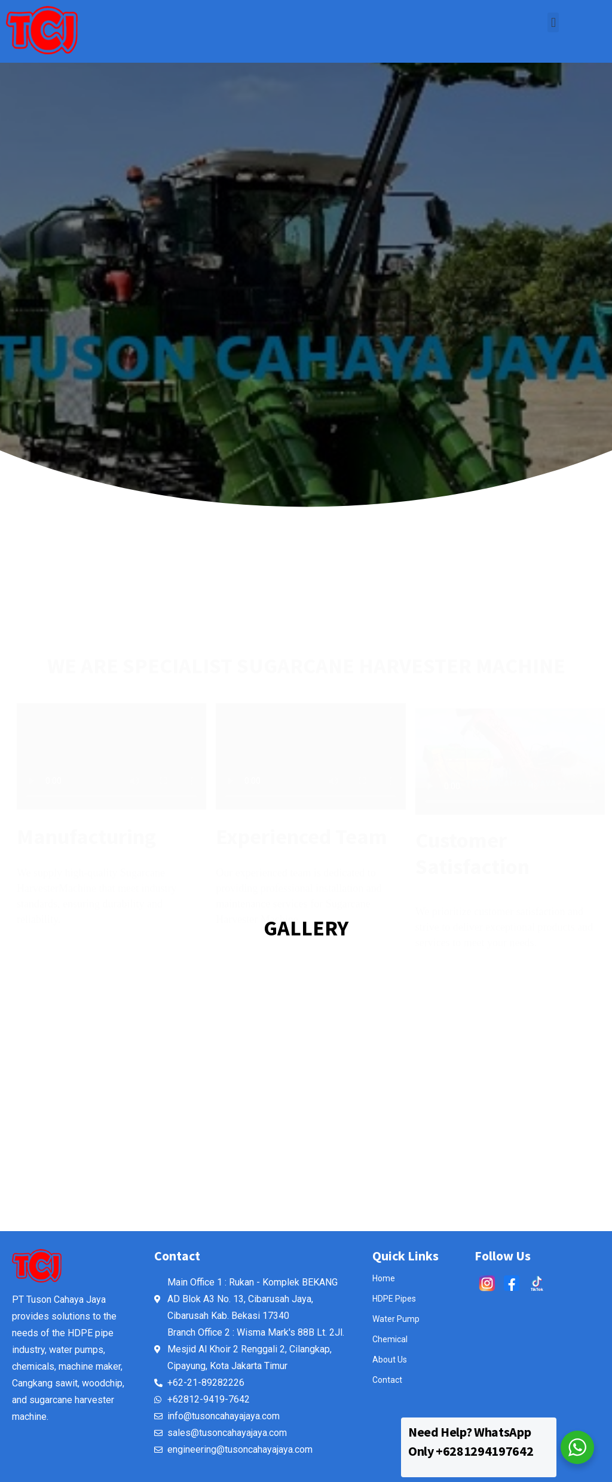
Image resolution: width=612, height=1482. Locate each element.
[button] (553, 22)
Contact (387, 1380)
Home (383, 1278)
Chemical (390, 1339)
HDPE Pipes (394, 1298)
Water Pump (396, 1319)
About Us (389, 1359)
